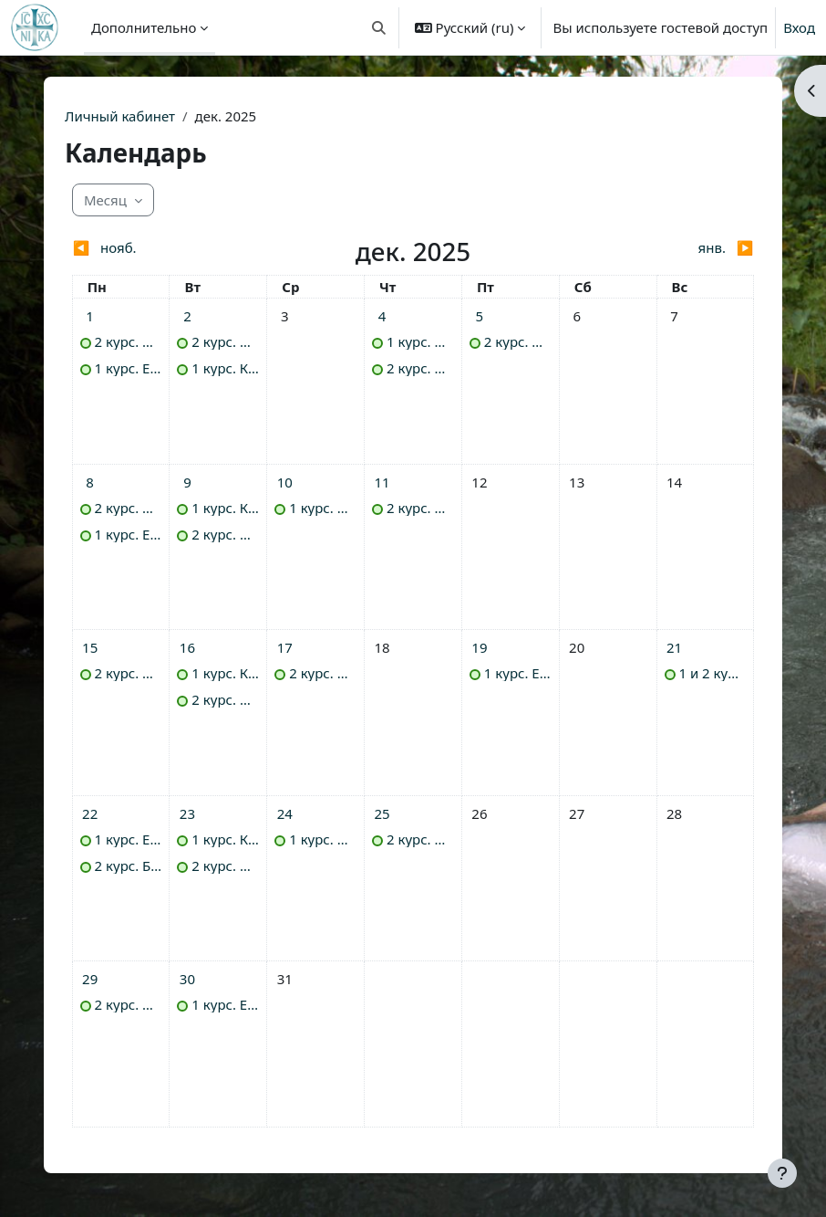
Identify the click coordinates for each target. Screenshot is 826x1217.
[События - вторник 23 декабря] (187, 813)
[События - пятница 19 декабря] (479, 647)
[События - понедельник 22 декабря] (90, 813)
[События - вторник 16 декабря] (187, 647)
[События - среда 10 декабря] (284, 482)
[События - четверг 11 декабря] (382, 482)
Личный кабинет (120, 116)
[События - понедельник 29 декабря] (90, 979)
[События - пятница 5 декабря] (479, 316)
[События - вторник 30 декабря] (187, 979)
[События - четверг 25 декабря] (382, 813)
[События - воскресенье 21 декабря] (674, 647)
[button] (379, 27)
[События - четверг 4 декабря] (382, 316)
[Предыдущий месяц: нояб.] (157, 247)
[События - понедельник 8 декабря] (90, 482)
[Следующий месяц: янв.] (668, 247)
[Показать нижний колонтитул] (782, 1173)
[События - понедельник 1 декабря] (90, 316)
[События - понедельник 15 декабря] (90, 647)
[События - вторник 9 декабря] (187, 482)
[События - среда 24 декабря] (284, 813)
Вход (799, 27)
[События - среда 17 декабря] (284, 647)
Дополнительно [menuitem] (143, 27)
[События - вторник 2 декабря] (187, 316)
